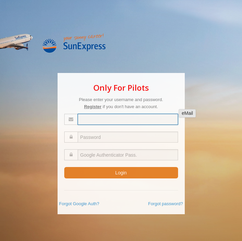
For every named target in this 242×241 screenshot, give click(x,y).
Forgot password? (165, 203)
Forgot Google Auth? (79, 203)
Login (121, 172)
